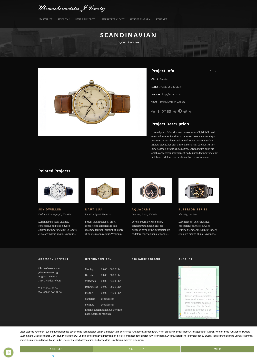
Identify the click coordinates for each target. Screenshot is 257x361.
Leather (171, 101)
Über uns (64, 19)
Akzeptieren (137, 349)
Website (181, 101)
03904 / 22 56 (50, 288)
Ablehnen (54, 349)
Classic (162, 101)
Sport (98, 214)
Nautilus (93, 209)
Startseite (45, 19)
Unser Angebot (85, 19)
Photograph (54, 214)
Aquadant (141, 209)
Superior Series (193, 209)
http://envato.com (171, 94)
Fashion (42, 214)
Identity (89, 214)
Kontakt (161, 19)
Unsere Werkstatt (112, 19)
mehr (218, 349)
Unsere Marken (140, 19)
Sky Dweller (49, 209)
